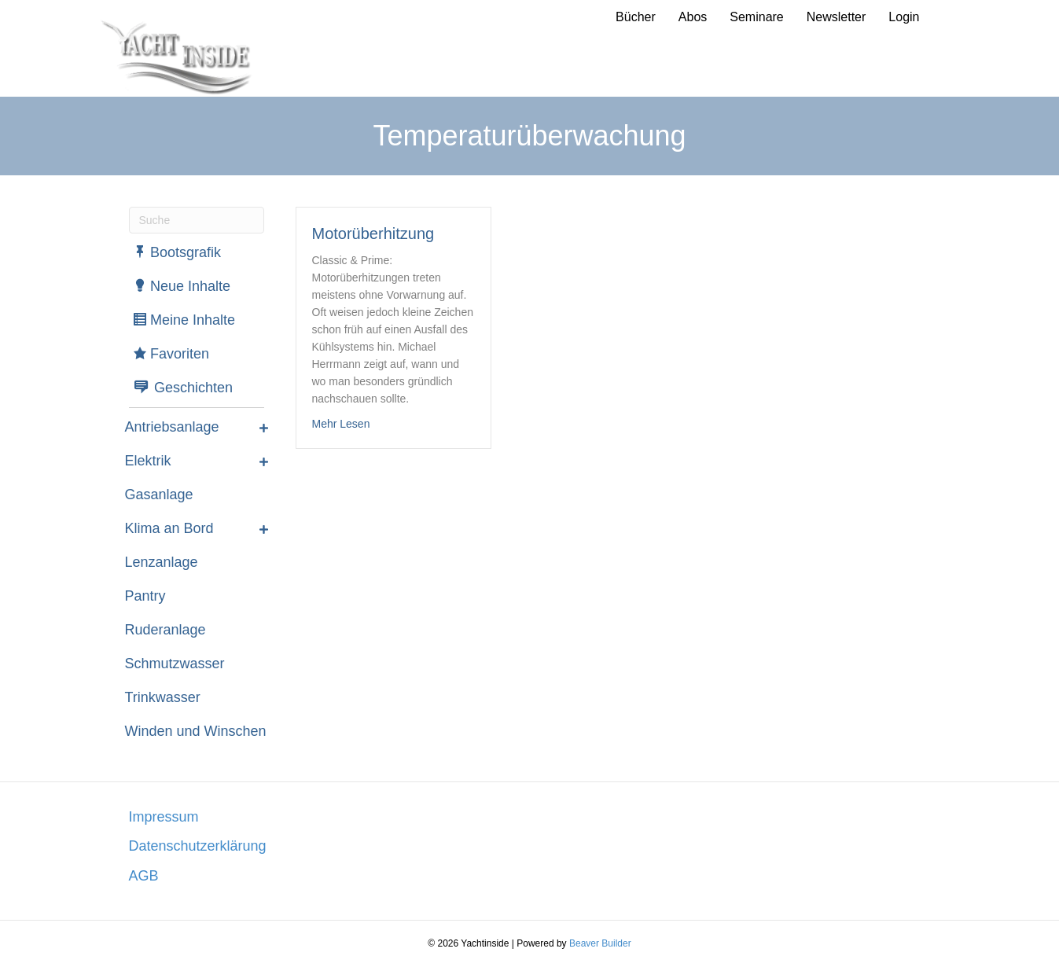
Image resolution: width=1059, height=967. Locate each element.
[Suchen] (196, 220)
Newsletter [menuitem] (836, 17)
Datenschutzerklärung (198, 846)
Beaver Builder (600, 943)
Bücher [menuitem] (636, 17)
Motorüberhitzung (373, 233)
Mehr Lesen (341, 422)
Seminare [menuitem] (756, 17)
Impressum (164, 817)
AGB (144, 876)
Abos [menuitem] (692, 17)
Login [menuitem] (903, 17)
